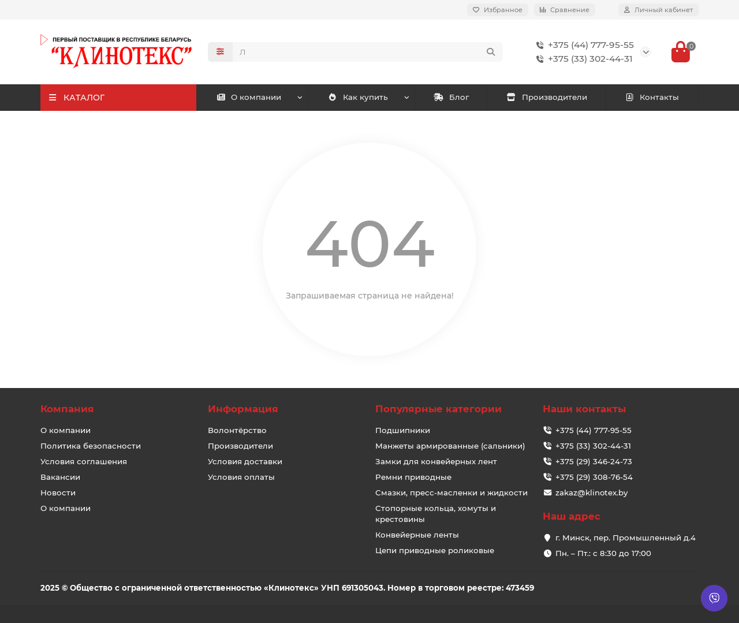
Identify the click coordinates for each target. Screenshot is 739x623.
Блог (451, 97)
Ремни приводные (413, 477)
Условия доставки (245, 461)
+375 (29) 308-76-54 (594, 477)
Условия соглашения (83, 461)
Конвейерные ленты (417, 534)
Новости (58, 492)
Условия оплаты (241, 477)
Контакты (652, 97)
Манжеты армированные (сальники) (450, 445)
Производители (546, 97)
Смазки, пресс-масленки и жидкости (451, 492)
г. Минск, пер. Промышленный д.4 (625, 537)
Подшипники (402, 430)
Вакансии (60, 477)
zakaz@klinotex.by (591, 492)
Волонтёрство (237, 430)
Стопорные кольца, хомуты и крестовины (435, 513)
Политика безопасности (90, 445)
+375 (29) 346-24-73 (593, 461)
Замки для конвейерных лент (436, 461)
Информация (243, 409)
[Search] (368, 52)
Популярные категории (438, 409)
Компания (67, 409)
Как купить (358, 97)
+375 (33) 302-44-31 (582, 59)
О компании (249, 97)
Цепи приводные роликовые (434, 550)
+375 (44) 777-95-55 (583, 45)
